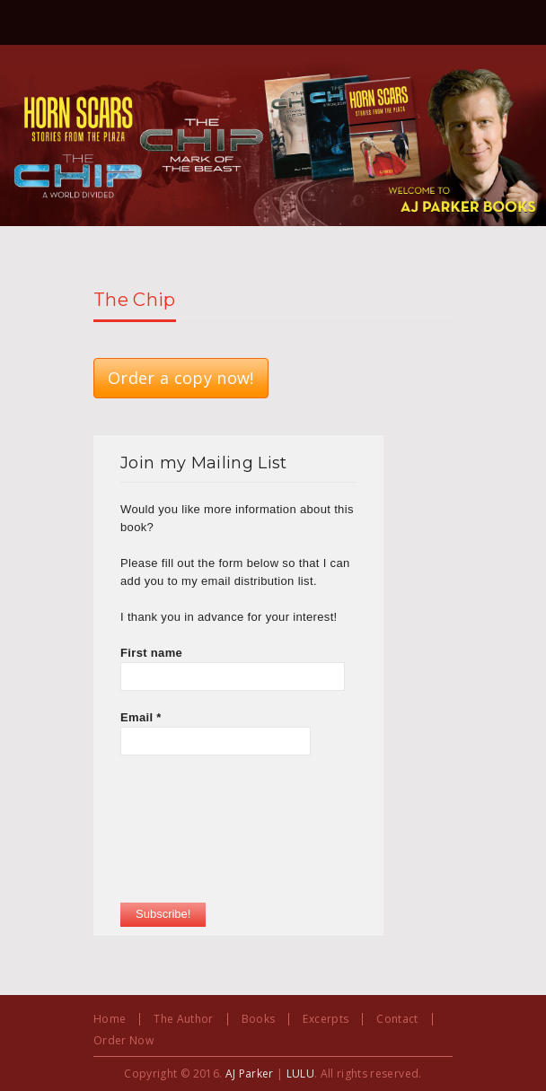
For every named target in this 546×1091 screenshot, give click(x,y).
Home (109, 1018)
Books (259, 1018)
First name (151, 652)
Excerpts (325, 1018)
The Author (183, 1018)
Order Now (123, 1040)
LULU (300, 1073)
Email (141, 717)
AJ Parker (249, 1073)
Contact (397, 1018)
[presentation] (194, 838)
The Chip (134, 299)
